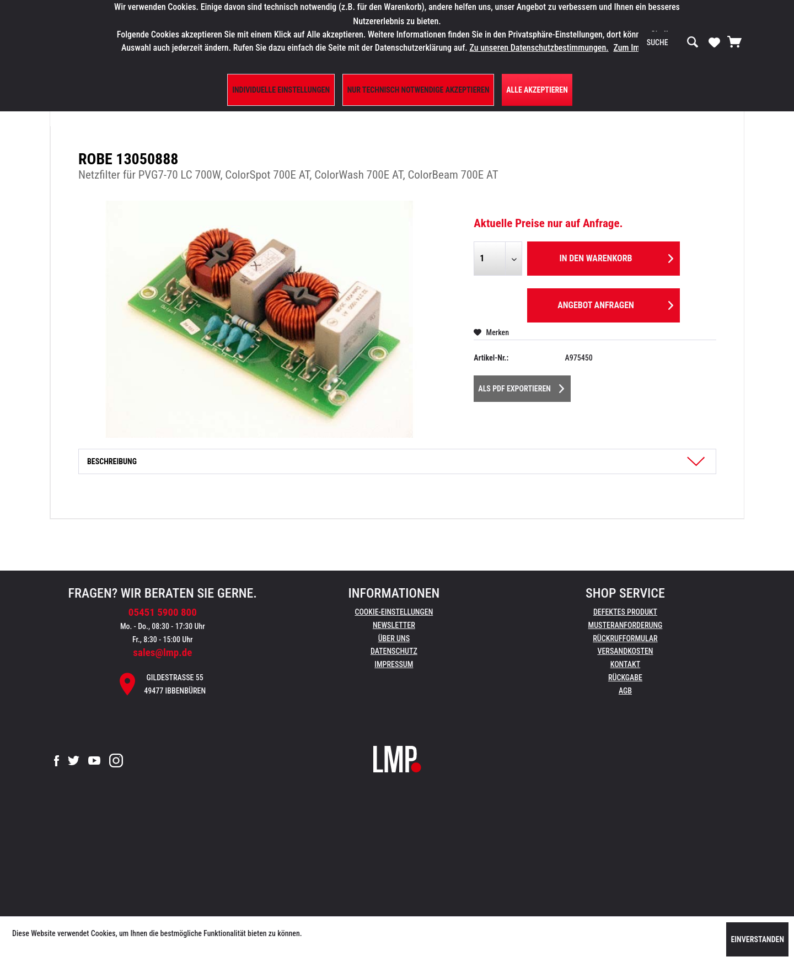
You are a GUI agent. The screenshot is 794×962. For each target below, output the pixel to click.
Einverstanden (757, 939)
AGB (625, 690)
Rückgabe (625, 677)
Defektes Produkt (625, 612)
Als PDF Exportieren (521, 386)
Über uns (394, 638)
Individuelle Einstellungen (281, 89)
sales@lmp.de (162, 652)
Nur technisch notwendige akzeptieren (418, 89)
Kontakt (625, 664)
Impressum (393, 664)
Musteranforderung (625, 625)
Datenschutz (394, 651)
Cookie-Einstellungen (394, 612)
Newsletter (394, 625)
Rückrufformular (625, 638)
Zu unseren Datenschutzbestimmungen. (538, 47)
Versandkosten (625, 651)
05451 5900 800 (162, 612)
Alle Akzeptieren (537, 89)
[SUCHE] (673, 42)
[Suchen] (693, 42)
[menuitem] (673, 42)
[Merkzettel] (714, 42)
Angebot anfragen (615, 303)
